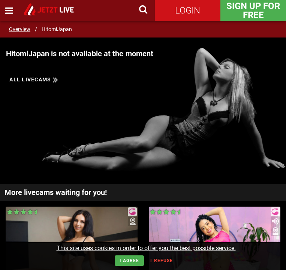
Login (187, 10)
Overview (19, 29)
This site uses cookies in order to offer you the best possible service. (146, 248)
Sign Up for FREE (253, 10)
